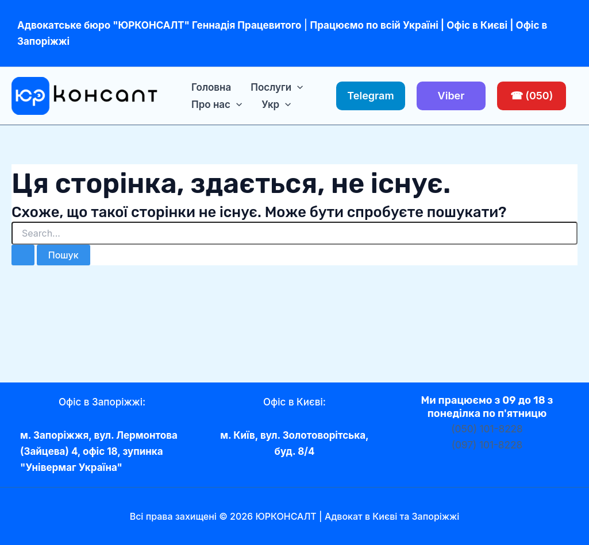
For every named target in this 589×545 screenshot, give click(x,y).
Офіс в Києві (476, 25)
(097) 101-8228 (487, 445)
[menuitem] (276, 104)
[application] (297, 87)
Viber (451, 96)
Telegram (370, 96)
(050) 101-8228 (487, 429)
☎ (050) (531, 96)
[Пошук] (22, 255)
